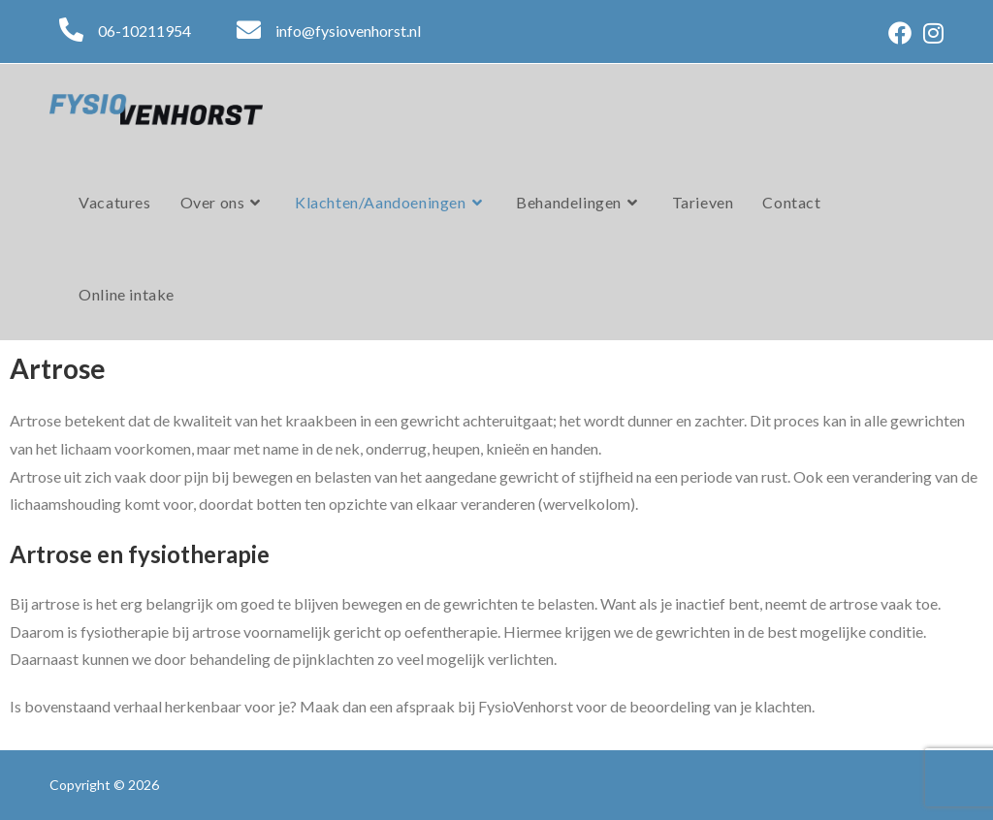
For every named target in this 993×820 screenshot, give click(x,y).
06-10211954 (144, 30)
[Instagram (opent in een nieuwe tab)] (930, 33)
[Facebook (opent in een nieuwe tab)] (899, 33)
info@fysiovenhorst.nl (348, 30)
